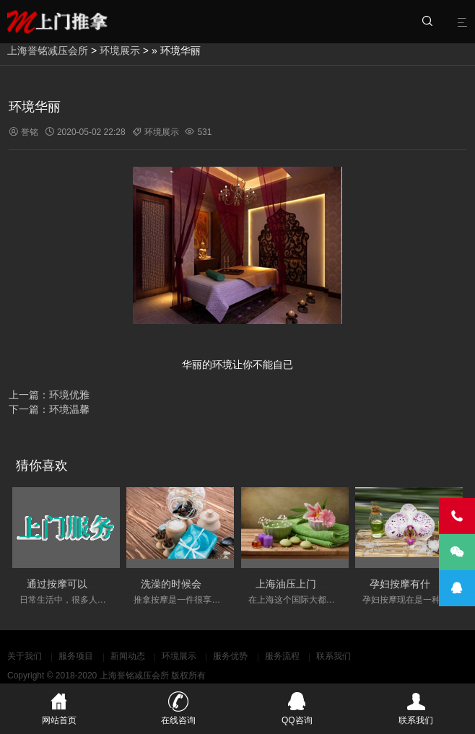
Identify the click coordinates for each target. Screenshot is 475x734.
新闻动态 (127, 656)
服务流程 (282, 656)
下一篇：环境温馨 (49, 409)
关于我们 (24, 656)
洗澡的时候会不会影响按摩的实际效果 (227, 584)
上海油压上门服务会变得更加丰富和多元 (346, 584)
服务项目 (75, 656)
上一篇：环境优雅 (49, 395)
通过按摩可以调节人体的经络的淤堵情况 (118, 584)
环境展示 (120, 50)
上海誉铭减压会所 (47, 50)
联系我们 (333, 656)
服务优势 (230, 656)
